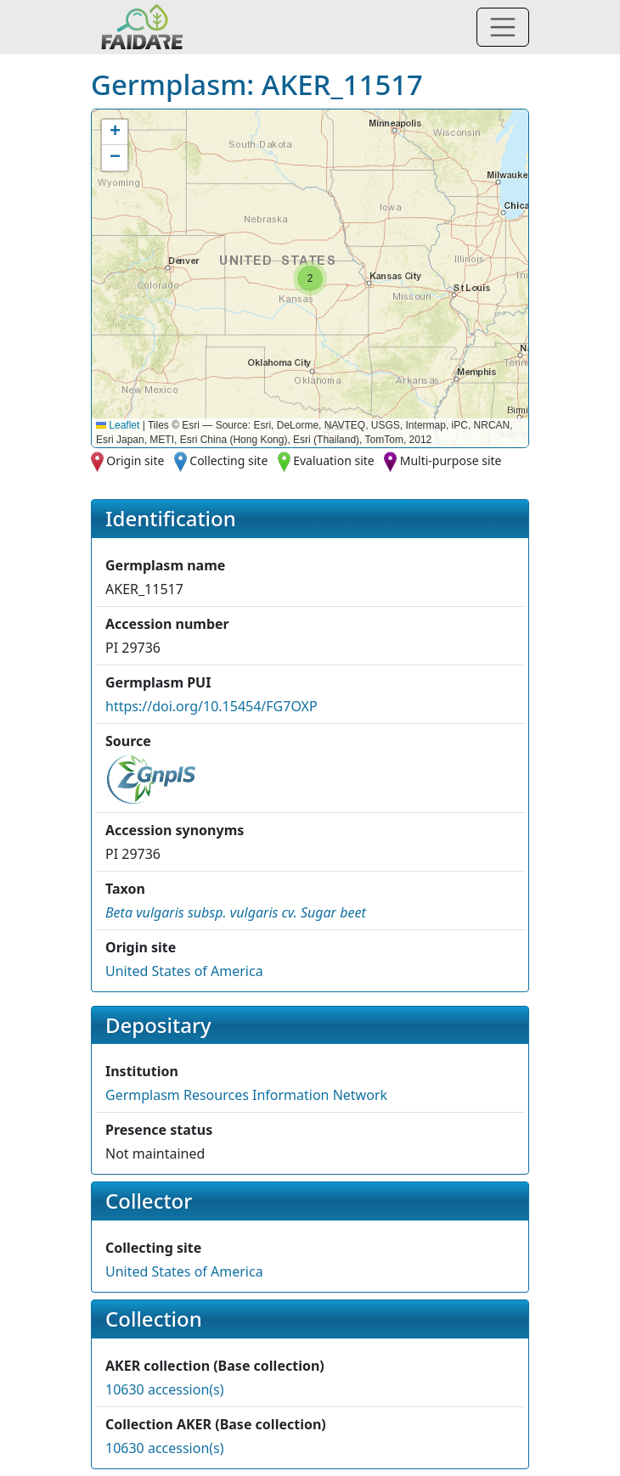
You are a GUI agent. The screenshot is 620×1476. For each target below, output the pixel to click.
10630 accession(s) (164, 1389)
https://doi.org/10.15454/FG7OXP (211, 706)
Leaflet (117, 425)
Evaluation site (334, 460)
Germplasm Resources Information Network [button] (246, 1095)
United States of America (184, 971)
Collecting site (228, 460)
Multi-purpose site (451, 460)
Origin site (135, 460)
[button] (310, 278)
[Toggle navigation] (502, 27)
